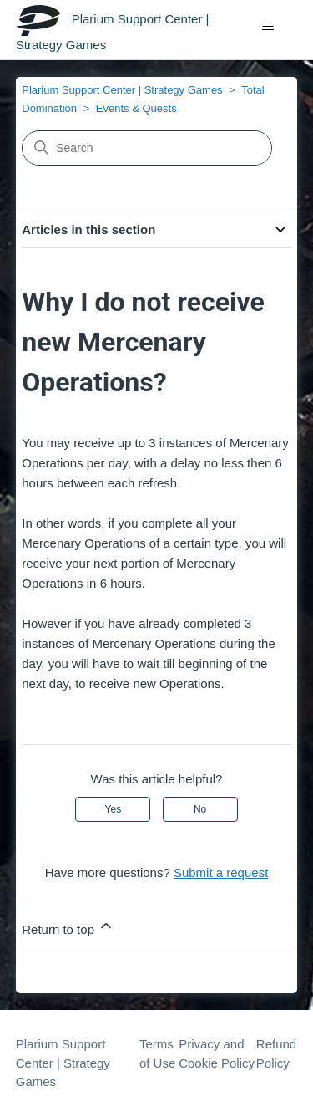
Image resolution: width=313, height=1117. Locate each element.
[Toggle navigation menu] (267, 30)
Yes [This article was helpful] (113, 809)
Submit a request (221, 872)
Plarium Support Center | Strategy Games (122, 90)
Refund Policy (276, 1053)
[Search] (147, 148)
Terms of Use (157, 1053)
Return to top (68, 926)
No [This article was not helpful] (200, 809)
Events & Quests (136, 108)
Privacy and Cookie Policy (217, 1053)
